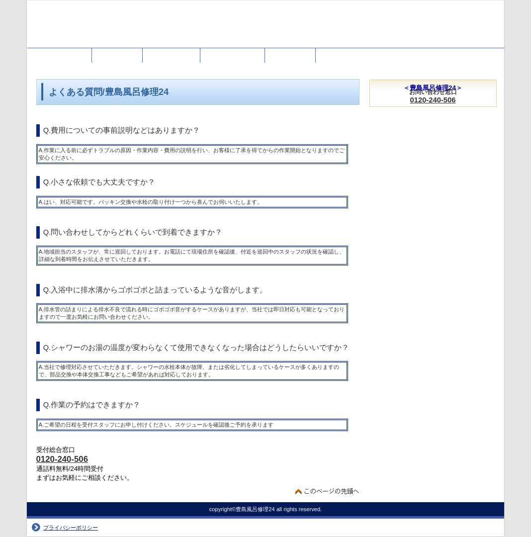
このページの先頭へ (327, 491)
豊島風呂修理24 (126, 29)
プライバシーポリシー (70, 528)
